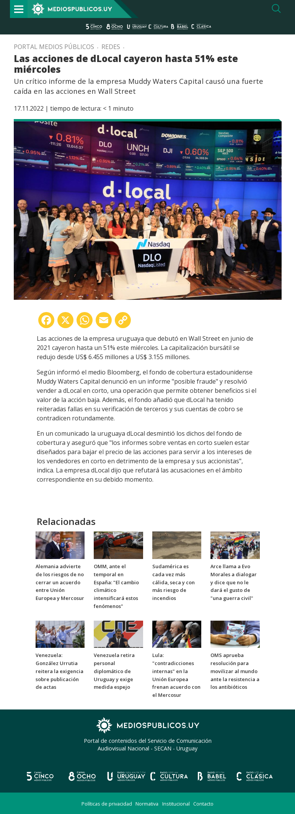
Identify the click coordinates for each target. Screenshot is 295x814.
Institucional (176, 803)
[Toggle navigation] (19, 9)
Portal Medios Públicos (54, 46)
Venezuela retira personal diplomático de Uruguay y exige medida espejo (114, 671)
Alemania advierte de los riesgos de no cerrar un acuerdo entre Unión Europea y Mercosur (60, 582)
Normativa (146, 803)
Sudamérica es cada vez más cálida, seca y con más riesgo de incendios (173, 582)
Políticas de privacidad (106, 803)
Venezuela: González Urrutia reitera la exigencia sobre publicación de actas (59, 671)
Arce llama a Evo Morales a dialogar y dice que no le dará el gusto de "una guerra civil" (233, 582)
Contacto (203, 803)
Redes (110, 46)
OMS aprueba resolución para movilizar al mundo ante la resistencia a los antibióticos (234, 671)
